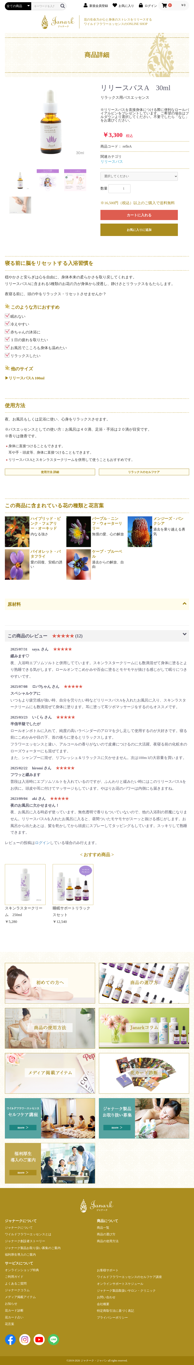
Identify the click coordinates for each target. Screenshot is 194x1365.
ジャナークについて (19, 1227)
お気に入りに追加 (139, 230)
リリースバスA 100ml (26, 378)
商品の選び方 (106, 1234)
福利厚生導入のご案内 (20, 1254)
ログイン (42, 843)
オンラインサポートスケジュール (120, 1283)
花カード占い (14, 1317)
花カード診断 (14, 1310)
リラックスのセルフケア (144, 472)
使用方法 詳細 (50, 472)
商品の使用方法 (108, 1241)
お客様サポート (108, 1270)
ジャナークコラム (17, 1290)
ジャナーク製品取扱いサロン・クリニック (126, 1290)
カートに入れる (139, 215)
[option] (51, 121)
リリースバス (111, 162)
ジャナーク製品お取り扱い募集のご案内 (33, 1248)
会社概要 (103, 1304)
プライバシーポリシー (112, 1317)
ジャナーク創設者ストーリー (25, 1241)
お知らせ (11, 1303)
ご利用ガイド (14, 1276)
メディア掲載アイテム (20, 1297)
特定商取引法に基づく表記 (115, 1310)
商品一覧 (103, 1227)
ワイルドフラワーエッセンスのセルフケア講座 (129, 1277)
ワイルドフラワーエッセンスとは (28, 1234)
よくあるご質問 (16, 1283)
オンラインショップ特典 (22, 1270)
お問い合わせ (106, 1297)
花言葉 (9, 1324)
